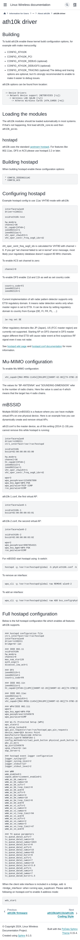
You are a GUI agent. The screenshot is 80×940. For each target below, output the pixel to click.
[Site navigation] (5, 4)
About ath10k (44, 13)
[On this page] (75, 4)
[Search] (67, 4)
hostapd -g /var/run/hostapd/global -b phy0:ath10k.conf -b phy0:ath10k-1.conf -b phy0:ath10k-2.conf (41, 567)
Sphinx (21, 935)
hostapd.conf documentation (47, 346)
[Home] (5, 13)
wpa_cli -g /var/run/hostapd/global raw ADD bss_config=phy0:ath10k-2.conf (41, 600)
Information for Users (19, 13)
